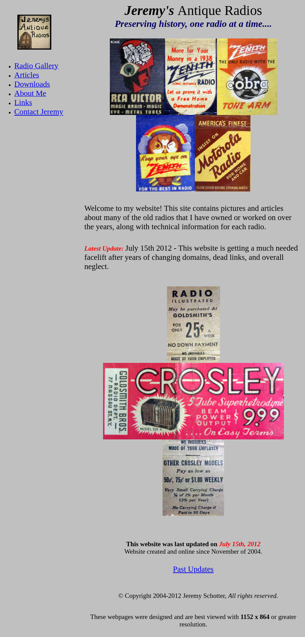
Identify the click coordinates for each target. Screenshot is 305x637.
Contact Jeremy (38, 111)
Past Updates (193, 569)
